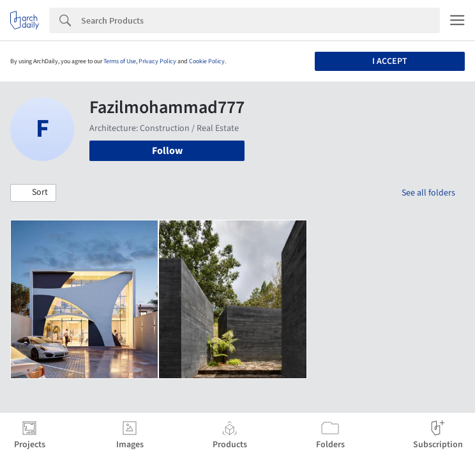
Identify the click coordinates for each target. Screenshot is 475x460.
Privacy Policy (157, 61)
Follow (167, 151)
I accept (389, 61)
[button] (33, 193)
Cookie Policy (207, 61)
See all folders (428, 193)
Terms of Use (119, 61)
